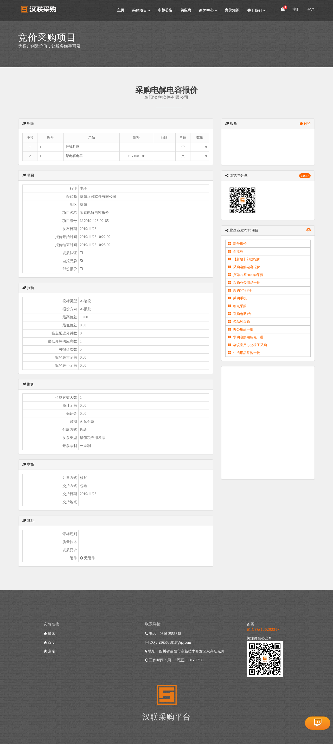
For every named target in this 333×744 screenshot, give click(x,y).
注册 (296, 9)
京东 (49, 651)
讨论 (305, 124)
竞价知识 (232, 10)
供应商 (185, 10)
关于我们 (254, 10)
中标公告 (165, 10)
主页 (120, 10)
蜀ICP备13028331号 (264, 629)
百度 (49, 642)
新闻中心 (206, 10)
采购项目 (139, 10)
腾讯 (49, 634)
